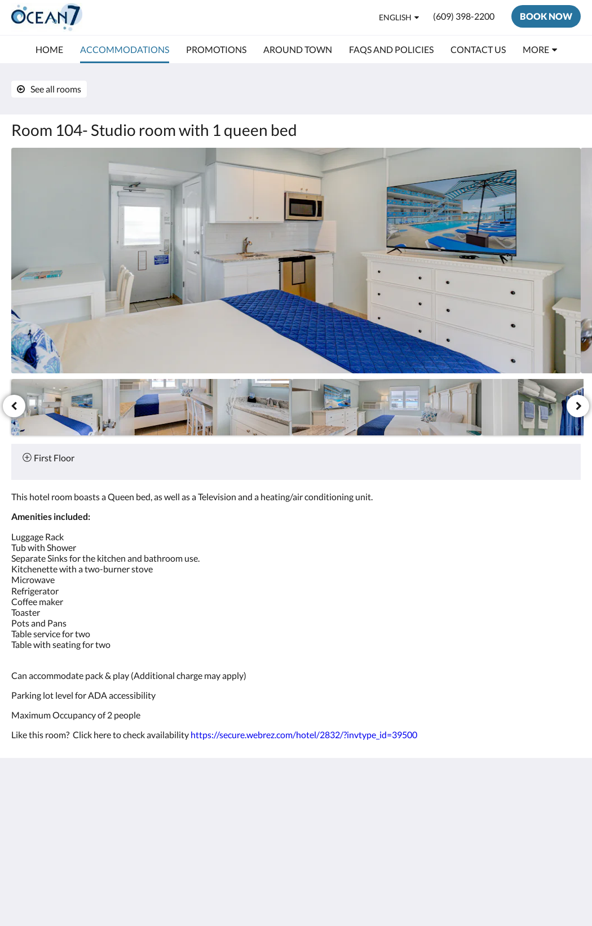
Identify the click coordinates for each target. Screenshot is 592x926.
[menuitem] (49, 50)
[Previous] (14, 406)
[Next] (578, 406)
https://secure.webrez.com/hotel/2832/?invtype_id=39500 (304, 734)
